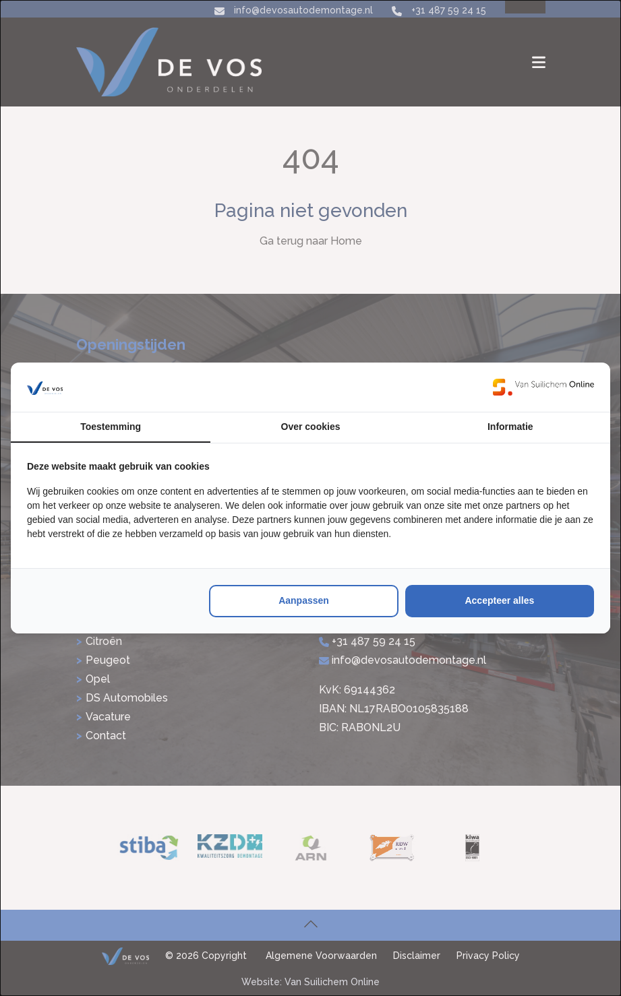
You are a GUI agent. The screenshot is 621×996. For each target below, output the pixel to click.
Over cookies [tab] (311, 426)
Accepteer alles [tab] (499, 600)
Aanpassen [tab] (303, 600)
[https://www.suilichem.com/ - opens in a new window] (543, 387)
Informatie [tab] (510, 426)
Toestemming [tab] (110, 426)
